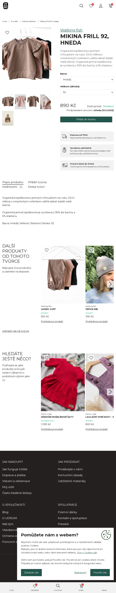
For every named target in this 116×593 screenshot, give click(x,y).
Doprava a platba (14, 475)
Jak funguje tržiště (14, 469)
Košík (81, 587)
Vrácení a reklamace (16, 481)
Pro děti (14, 21)
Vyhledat (58, 590)
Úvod (11, 590)
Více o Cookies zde (87, 552)
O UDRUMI (9, 518)
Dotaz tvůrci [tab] (36, 187)
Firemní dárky (67, 512)
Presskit (63, 524)
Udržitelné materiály (72, 481)
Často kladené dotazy (17, 493)
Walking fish (71, 30)
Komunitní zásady (70, 475)
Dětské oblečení (29, 21)
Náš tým (7, 524)
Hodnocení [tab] (12, 187)
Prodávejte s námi (70, 469)
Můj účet (8, 487)
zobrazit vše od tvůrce (15, 331)
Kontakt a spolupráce (72, 518)
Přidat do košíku (86, 119)
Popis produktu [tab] (12, 182)
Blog (5, 512)
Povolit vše (99, 572)
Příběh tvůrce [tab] (37, 182)
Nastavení (80, 572)
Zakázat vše (31, 572)
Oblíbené (35, 587)
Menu (104, 590)
